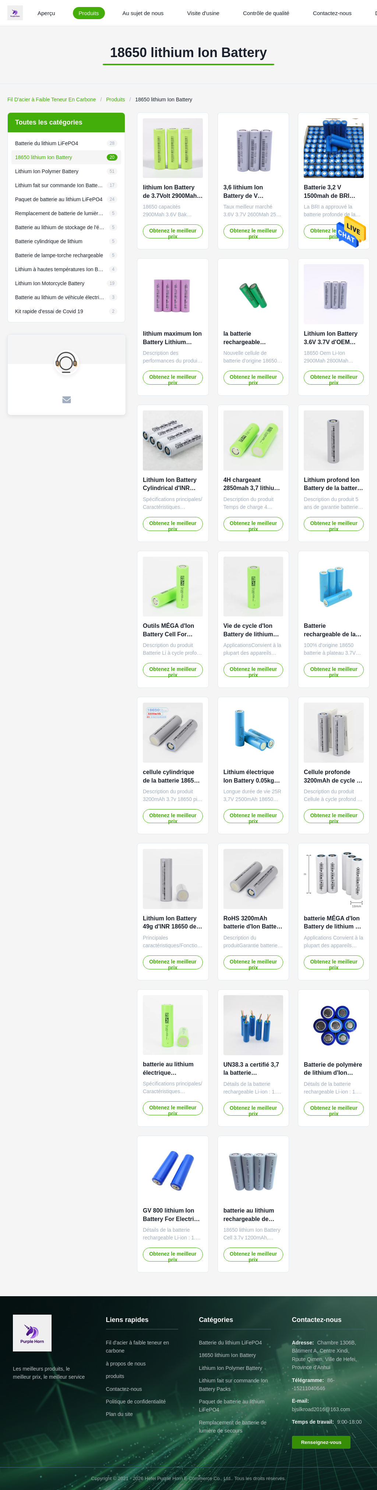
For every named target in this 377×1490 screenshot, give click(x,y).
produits (115, 1376)
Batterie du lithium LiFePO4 (230, 1343)
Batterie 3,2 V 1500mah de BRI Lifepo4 (326, 195)
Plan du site (119, 1414)
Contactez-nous (332, 13)
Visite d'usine (203, 13)
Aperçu (46, 13)
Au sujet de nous (143, 13)
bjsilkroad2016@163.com (321, 1409)
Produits (89, 13)
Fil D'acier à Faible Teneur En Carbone (51, 99)
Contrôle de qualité (266, 13)
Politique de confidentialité (136, 1402)
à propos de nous (126, 1364)
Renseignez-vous (321, 1442)
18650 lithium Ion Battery (227, 1355)
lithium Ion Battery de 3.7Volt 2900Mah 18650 (170, 195)
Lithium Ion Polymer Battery (230, 1368)
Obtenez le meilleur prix (172, 233)
